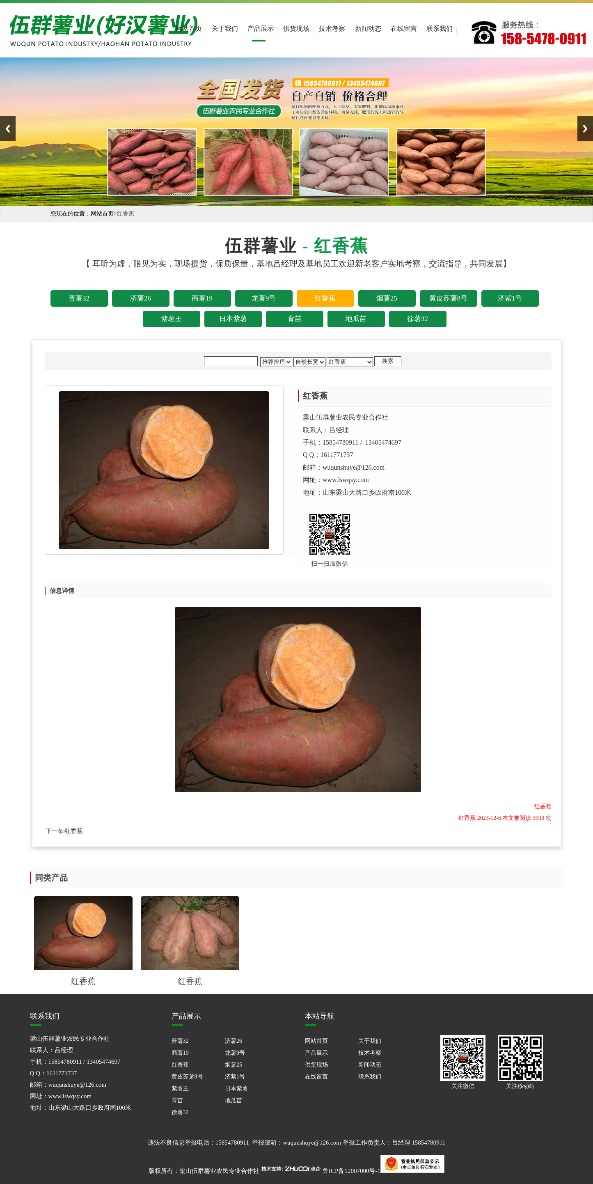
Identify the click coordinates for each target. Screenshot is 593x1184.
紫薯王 (180, 1088)
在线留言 (404, 28)
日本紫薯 (236, 1088)
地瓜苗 (233, 1100)
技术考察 (332, 28)
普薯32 (180, 1041)
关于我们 (225, 28)
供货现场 (296, 28)
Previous (8, 128)
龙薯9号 (235, 1053)
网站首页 (189, 28)
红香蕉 (73, 831)
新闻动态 (368, 28)
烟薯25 (233, 1065)
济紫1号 (235, 1077)
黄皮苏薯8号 (187, 1077)
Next (585, 128)
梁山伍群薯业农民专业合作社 (219, 1171)
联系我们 (439, 28)
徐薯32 (180, 1112)
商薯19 (180, 1053)
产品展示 (260, 28)
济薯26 (233, 1041)
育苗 (177, 1100)
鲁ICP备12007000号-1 (351, 1171)
